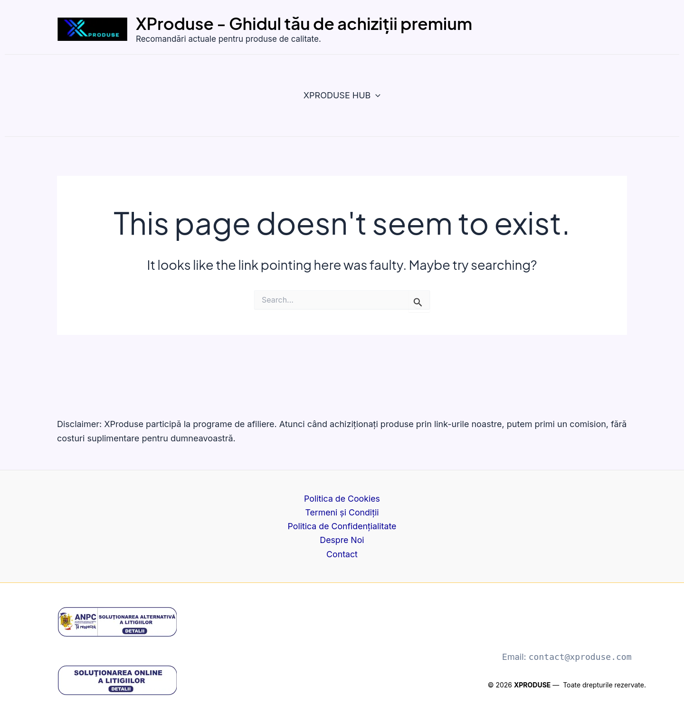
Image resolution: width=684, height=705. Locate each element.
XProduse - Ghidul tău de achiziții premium (304, 23)
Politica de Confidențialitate (342, 526)
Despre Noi (342, 540)
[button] (375, 96)
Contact (342, 554)
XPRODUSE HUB (342, 96)
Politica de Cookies (342, 498)
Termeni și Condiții (342, 511)
